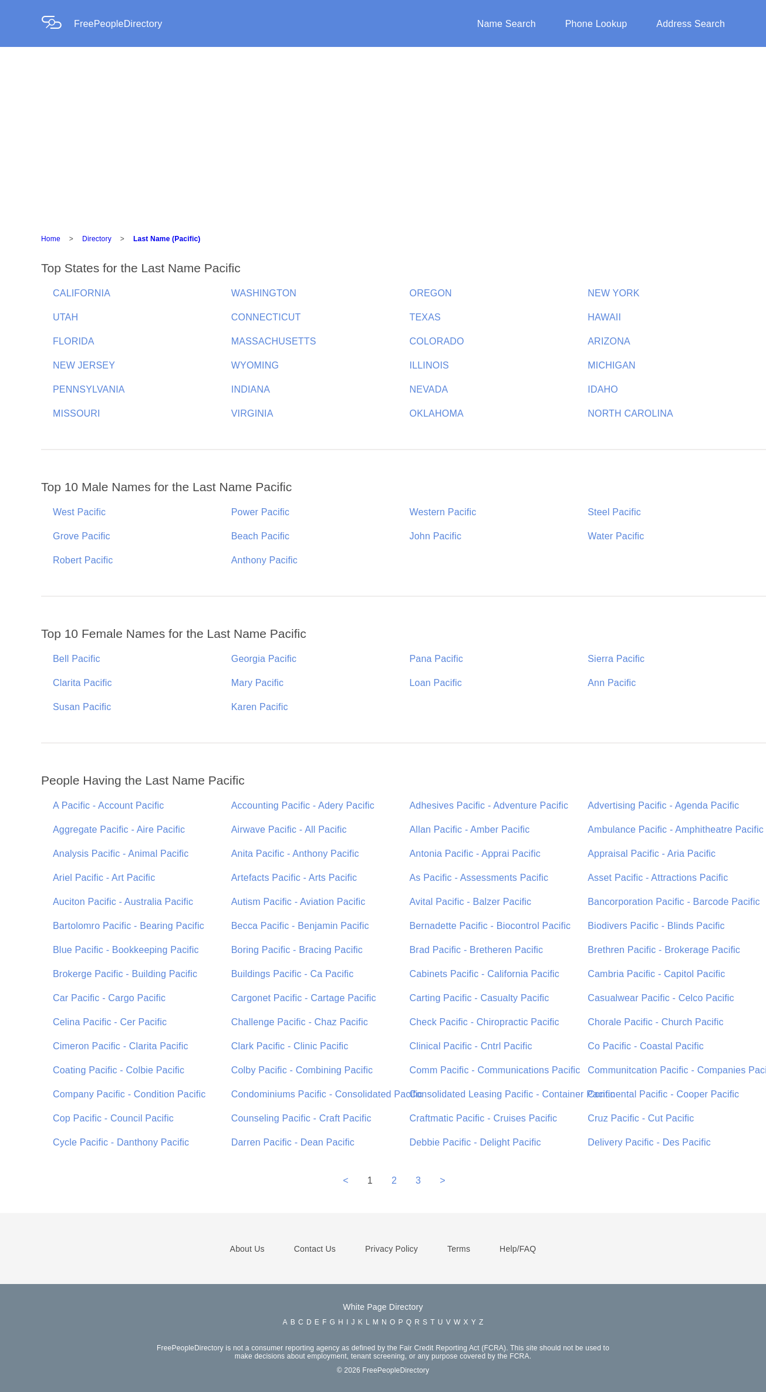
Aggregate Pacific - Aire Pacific (119, 829)
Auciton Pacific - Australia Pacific (123, 902)
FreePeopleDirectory (118, 24)
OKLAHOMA (437, 413)
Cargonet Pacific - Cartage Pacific (303, 998)
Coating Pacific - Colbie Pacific (118, 1070)
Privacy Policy (391, 1249)
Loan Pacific (436, 683)
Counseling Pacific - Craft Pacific (301, 1118)
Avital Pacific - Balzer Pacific (471, 902)
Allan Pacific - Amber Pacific (470, 829)
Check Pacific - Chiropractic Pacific (484, 1022)
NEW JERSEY (84, 365)
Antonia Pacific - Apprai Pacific (475, 854)
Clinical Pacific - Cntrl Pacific (471, 1046)
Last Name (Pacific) (167, 239)
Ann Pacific (612, 683)
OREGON (431, 293)
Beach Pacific (260, 536)
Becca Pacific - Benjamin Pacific (300, 926)
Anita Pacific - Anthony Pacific (295, 854)
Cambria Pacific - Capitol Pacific (656, 974)
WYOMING (255, 365)
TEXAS (425, 317)
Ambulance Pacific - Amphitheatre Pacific (676, 829)
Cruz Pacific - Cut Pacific (641, 1118)
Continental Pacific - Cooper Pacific (663, 1094)
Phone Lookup (596, 24)
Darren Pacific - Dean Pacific (293, 1142)
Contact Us (315, 1249)
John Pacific (436, 536)
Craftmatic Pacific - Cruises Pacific (484, 1118)
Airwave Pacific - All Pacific (289, 829)
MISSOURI (76, 413)
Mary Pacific (257, 683)
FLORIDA (74, 341)
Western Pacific (443, 512)
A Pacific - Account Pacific (108, 805)
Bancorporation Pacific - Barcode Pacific (674, 902)
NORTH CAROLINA (630, 413)
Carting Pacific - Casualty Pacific (479, 998)
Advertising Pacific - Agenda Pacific (663, 805)
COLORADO (437, 341)
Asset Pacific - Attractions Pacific (658, 878)
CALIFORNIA (81, 293)
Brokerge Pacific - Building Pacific (125, 974)
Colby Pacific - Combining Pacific (302, 1070)
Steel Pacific (614, 512)
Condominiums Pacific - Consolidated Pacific (327, 1094)
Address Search (690, 24)
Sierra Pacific (616, 659)
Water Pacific (616, 536)
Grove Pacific (81, 536)
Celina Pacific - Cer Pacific (110, 1022)
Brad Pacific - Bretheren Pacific (477, 950)
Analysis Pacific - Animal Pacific (121, 854)
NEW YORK (613, 293)
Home (50, 239)
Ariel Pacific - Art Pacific (104, 878)
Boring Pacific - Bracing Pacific (297, 950)
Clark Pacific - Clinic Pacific (290, 1046)
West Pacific (79, 512)
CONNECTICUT (266, 317)
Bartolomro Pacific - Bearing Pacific (128, 926)
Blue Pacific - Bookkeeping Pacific (126, 950)
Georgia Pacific (264, 659)
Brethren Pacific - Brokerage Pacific (664, 950)
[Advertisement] (383, 135)
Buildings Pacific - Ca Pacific (292, 974)
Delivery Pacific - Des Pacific (649, 1142)
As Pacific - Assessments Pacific (479, 878)
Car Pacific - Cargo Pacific (109, 998)
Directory (97, 239)
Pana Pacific (436, 659)
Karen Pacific (259, 707)
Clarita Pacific (82, 683)
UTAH (65, 317)
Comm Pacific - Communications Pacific (495, 1070)
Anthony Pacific (264, 560)
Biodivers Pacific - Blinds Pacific (656, 926)
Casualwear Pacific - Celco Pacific (661, 998)
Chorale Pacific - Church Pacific (655, 1022)
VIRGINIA (252, 413)
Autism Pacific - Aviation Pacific (298, 902)
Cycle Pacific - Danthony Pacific (121, 1142)
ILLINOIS (429, 365)
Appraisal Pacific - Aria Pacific (652, 854)
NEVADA (429, 389)
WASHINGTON (263, 293)
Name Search (506, 24)
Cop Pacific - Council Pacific (113, 1118)
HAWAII (604, 317)
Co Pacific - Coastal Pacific (646, 1046)
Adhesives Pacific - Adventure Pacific (489, 805)
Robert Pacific (83, 560)
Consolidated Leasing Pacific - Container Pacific (512, 1094)
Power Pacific (260, 512)
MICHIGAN (612, 365)
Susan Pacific (82, 707)
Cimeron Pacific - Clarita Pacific (120, 1046)
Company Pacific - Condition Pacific (129, 1094)
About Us (247, 1249)
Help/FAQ (518, 1249)
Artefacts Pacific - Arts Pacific (294, 878)
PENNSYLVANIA (89, 389)
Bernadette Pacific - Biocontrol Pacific (490, 926)
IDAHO (603, 389)
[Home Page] (57, 23)
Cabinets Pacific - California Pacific (485, 974)
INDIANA (250, 389)
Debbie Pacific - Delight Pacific (475, 1142)
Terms (458, 1249)
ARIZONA (609, 341)
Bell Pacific (76, 659)
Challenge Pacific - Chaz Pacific (299, 1022)
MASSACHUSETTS (273, 341)
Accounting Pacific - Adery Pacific (302, 805)
